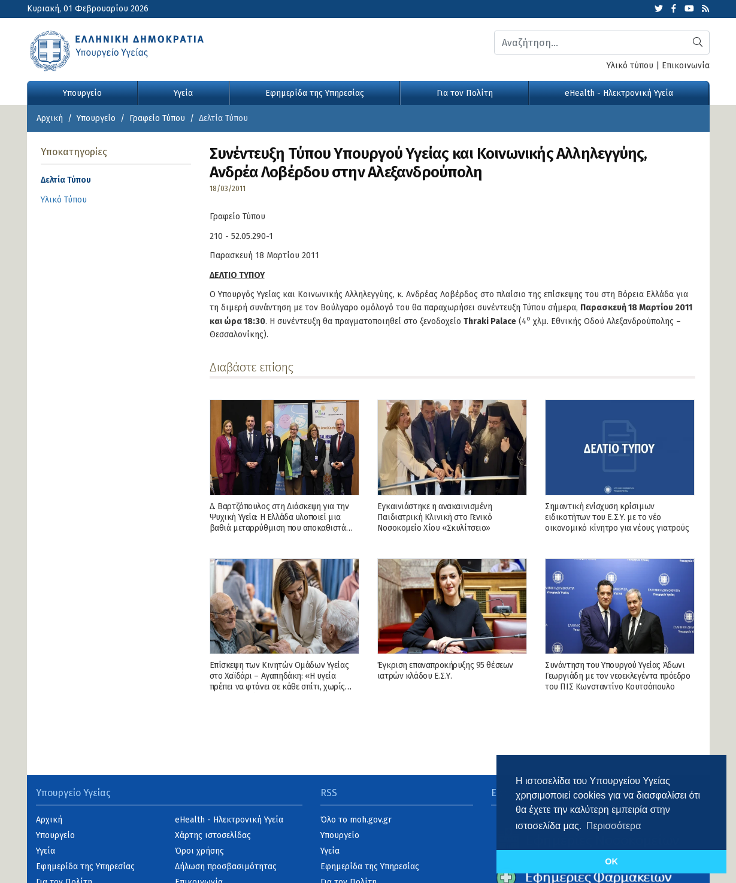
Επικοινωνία (686, 66)
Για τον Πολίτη (465, 93)
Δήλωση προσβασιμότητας (226, 866)
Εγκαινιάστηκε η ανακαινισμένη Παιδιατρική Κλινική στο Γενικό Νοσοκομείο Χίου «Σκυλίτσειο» (434, 517)
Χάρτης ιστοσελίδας (213, 835)
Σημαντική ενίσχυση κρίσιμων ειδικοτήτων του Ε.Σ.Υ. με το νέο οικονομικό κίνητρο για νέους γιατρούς (617, 517)
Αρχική (50, 118)
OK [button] (611, 861)
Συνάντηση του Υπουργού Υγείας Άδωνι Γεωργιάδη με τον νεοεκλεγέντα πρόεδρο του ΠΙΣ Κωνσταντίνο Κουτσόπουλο (617, 676)
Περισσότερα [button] (613, 826)
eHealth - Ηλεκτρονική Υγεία (619, 93)
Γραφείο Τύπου (157, 118)
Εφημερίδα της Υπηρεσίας (314, 93)
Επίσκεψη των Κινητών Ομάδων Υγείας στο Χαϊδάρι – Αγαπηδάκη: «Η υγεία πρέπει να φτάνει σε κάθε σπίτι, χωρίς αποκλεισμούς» (279, 681)
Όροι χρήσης (199, 851)
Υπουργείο (82, 93)
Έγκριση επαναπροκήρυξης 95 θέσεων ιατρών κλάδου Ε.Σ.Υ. (445, 670)
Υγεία (183, 93)
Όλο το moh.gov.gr (356, 820)
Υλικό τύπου (630, 66)
